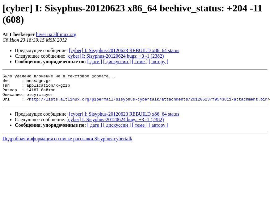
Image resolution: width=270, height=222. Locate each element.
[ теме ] (139, 61)
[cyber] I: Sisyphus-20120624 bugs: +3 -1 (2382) (115, 56)
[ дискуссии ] (117, 61)
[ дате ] (94, 61)
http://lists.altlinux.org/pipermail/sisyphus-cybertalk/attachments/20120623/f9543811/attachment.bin (148, 104)
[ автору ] (158, 61)
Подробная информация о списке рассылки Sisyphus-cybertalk (67, 144)
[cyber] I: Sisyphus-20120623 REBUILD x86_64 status (124, 50)
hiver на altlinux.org (56, 34)
